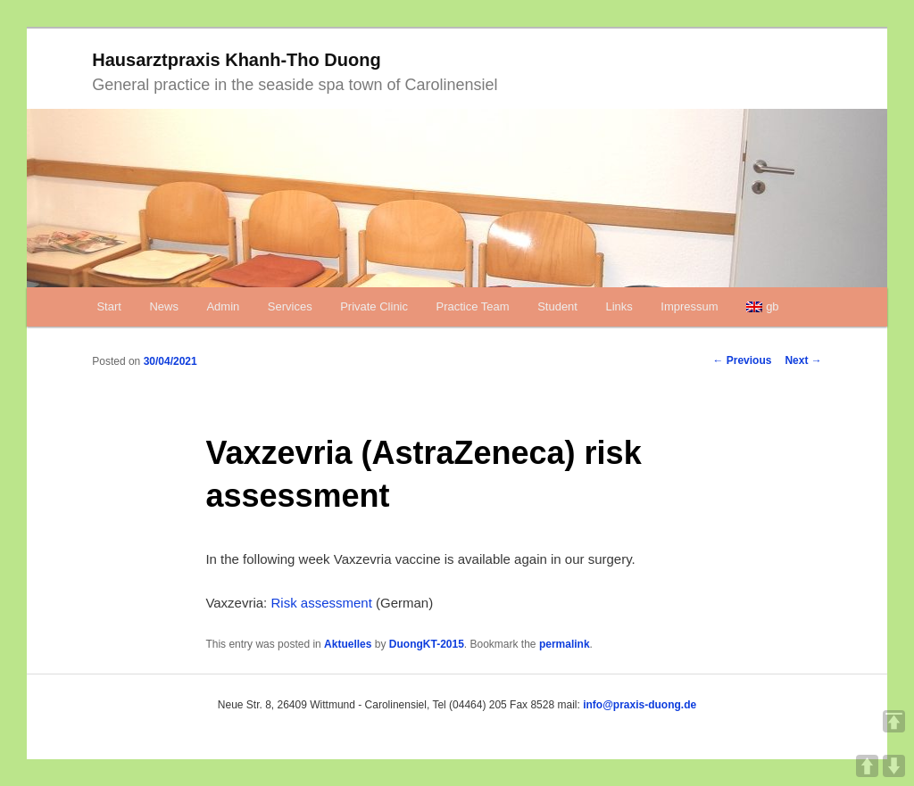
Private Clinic (374, 306)
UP (867, 766)
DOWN (894, 766)
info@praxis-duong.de (639, 705)
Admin (222, 306)
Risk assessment (320, 602)
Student (557, 306)
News (164, 306)
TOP (894, 721)
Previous (741, 360)
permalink (564, 644)
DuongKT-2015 (426, 644)
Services (290, 306)
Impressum (689, 306)
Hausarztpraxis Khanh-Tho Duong (236, 60)
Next (803, 360)
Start (108, 306)
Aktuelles (347, 644)
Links (618, 306)
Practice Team (473, 306)
